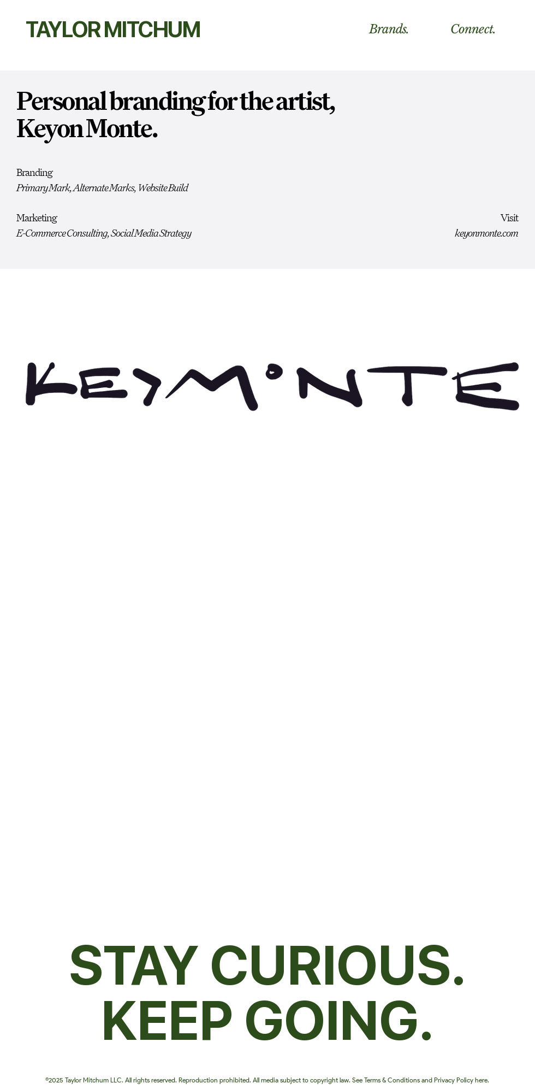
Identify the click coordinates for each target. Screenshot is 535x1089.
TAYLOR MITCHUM (113, 29)
